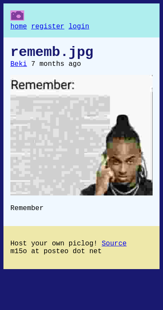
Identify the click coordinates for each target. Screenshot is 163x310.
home (18, 27)
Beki (18, 69)
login (78, 27)
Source (114, 252)
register (47, 27)
